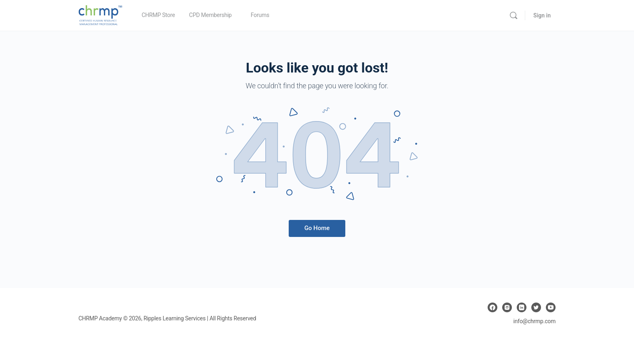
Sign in (542, 15)
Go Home (317, 228)
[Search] (513, 15)
